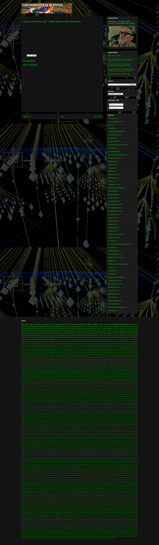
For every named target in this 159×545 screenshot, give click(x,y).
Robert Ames (31, 503)
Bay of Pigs (41, 383)
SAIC (37, 363)
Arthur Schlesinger (122, 416)
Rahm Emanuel (117, 499)
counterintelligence (62, 530)
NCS (130, 482)
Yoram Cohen (134, 527)
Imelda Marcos (43, 460)
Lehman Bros (68, 473)
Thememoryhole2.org (115, 284)
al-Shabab (64, 528)
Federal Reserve (81, 328)
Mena (83, 346)
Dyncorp (51, 369)
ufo (104, 356)
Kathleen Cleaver (52, 470)
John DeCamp (70, 466)
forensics (84, 405)
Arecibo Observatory (95, 416)
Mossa (90, 482)
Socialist (78, 510)
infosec (32, 534)
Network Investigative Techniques (54, 486)
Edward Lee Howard (133, 442)
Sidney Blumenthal (65, 354)
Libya (126, 326)
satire (36, 381)
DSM (120, 435)
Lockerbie (110, 473)
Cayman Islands (125, 383)
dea (22, 332)
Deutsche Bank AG (133, 385)
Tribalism (23, 521)
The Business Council (108, 516)
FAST (68, 446)
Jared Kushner (63, 464)
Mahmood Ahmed (124, 475)
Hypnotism (111, 459)
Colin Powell (63, 385)
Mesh (114, 479)
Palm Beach (51, 493)
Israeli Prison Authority (67, 391)
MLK (58, 394)
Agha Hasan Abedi (129, 411)
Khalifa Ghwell (24, 471)
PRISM (55, 374)
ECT (62, 442)
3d (85, 365)
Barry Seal (125, 345)
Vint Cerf (45, 525)
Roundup (47, 504)
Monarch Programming (40, 482)
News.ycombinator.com (115, 234)
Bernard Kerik (30, 367)
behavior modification (113, 335)
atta (95, 363)
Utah (71, 378)
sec (90, 356)
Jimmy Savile (108, 359)
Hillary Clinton (85, 330)
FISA (127, 339)
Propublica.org (112, 247)
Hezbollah (113, 457)
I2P (114, 459)
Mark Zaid (98, 477)
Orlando (133, 396)
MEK (75, 475)
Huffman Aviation (86, 459)
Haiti (28, 457)
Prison (43, 343)
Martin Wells (113, 477)
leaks (77, 380)
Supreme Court (134, 376)
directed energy (127, 335)
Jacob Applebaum (52, 359)
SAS (72, 504)
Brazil (103, 424)
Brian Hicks (107, 424)
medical (104, 341)
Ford (79, 448)
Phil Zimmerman (92, 495)
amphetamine (70, 528)
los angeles (66, 356)
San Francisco (51, 363)
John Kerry (125, 391)
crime (121, 335)
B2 (121, 418)
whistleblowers (89, 337)
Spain (26, 512)
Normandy (29, 488)
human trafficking (114, 326)
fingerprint (63, 532)
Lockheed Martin (133, 334)
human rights (99, 405)
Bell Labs (31, 422)
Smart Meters (113, 376)
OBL (95, 396)
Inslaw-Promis (28, 341)
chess (128, 528)
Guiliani (54, 346)
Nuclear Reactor (58, 361)
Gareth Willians (70, 451)
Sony (113, 510)
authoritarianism (95, 528)
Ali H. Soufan (28, 414)
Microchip (56, 481)
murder (49, 365)
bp (107, 363)
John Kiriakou (42, 345)
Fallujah (104, 387)
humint (30, 365)
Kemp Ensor (63, 470)
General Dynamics (98, 451)
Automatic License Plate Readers (108, 418)
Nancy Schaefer (55, 484)
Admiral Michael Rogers (67, 411)
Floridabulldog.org (113, 194)
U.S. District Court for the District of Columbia (75, 521)
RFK (87, 346)
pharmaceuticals (120, 380)
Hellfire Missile (89, 457)
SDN (75, 504)
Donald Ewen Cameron (43, 369)
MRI (96, 475)
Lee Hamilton (102, 352)
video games (105, 538)
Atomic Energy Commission (50, 418)
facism (54, 532)
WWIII (67, 525)
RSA (64, 345)
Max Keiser (33, 479)
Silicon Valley (42, 510)
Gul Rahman (135, 389)
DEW (91, 350)
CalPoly (39, 427)
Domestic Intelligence (109, 438)
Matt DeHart (28, 479)
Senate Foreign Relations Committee (64, 508)
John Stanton (31, 468)
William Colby (98, 378)
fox (25, 365)
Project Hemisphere (38, 499)
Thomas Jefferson (130, 517)
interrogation (51, 335)
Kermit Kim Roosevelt (104, 392)
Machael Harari (106, 475)
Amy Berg (123, 381)
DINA (93, 385)
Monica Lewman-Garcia (52, 482)
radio (28, 381)
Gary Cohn (76, 451)
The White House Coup (100, 517)
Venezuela (89, 354)
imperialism (24, 534)
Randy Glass (106, 398)
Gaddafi (44, 451)
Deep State (63, 339)
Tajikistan (131, 514)
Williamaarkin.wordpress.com (117, 307)
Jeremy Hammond (93, 464)
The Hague (30, 517)
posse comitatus (133, 380)
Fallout (99, 446)
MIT (44, 372)
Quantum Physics (110, 374)
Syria (101, 326)
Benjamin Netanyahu (36, 350)
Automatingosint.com (114, 135)
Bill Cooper (60, 383)
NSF (89, 372)
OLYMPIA (62, 488)
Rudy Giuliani (58, 400)
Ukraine (86, 363)
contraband (55, 530)
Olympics (46, 490)
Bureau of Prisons (38, 425)
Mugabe (34, 396)
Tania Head (28, 516)
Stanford (72, 512)
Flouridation (75, 448)
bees (98, 363)
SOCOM (44, 363)
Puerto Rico (72, 499)
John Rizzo (71, 352)
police (36, 326)
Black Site (29, 424)
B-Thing (118, 418)
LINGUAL (91, 471)
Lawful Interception (133, 471)
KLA (25, 470)
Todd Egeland (56, 519)
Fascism (68, 339)
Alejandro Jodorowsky (116, 381)
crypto (132, 363)
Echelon (92, 442)
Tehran (60, 516)
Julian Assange (122, 359)
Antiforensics (37, 416)
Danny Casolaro (25, 346)
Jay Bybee (92, 370)
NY (43, 484)
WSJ (80, 403)
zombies (113, 538)
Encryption (93, 387)
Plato (51, 497)
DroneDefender (108, 440)
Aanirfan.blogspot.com (115, 121)
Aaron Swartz (82, 381)
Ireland (87, 370)
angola (26, 405)
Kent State (93, 470)
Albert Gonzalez (106, 381)
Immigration (51, 352)
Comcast (58, 433)
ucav (79, 365)
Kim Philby (112, 392)
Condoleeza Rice (84, 350)
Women (71, 527)
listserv (50, 534)
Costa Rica (36, 435)
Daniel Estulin (44, 437)
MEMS (78, 475)
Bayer (123, 420)
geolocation (86, 532)
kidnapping (36, 365)
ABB (60, 409)
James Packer (24, 464)
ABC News (69, 381)
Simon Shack (119, 400)
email (52, 380)
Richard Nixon (25, 376)
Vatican (75, 378)
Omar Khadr (62, 490)
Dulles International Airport (27, 442)
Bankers (79, 420)
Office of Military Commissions (94, 488)
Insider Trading (52, 391)
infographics (120, 405)
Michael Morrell (114, 394)
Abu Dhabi (135, 409)
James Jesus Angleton (84, 359)
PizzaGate (111, 361)
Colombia (64, 357)
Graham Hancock (52, 455)
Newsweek (96, 486)
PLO (37, 493)
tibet (74, 538)
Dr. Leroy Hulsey (100, 440)
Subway (37, 514)
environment (95, 339)
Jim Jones (119, 464)
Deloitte (126, 385)
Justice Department (133, 468)
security (44, 381)
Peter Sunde (66, 495)
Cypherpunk (70, 357)
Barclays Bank (100, 420)
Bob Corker (39, 424)
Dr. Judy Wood (28, 387)
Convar (119, 433)
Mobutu (116, 481)
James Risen (93, 359)
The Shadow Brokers (89, 517)
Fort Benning (111, 448)
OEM (52, 488)
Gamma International (61, 451)
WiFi (90, 363)
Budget (131, 424)
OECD (49, 488)
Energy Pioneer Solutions (68, 444)
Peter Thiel (72, 495)
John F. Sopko (83, 466)
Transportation (114, 519)
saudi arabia (123, 324)
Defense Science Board (30, 438)
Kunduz (66, 471)
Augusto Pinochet (36, 357)
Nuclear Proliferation (37, 488)
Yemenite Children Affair (125, 527)
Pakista (42, 493)
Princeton (121, 497)
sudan (51, 538)
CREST (113, 425)
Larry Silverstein (133, 359)
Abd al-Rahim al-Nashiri (115, 409)
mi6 (74, 348)
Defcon (123, 385)
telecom (101, 407)
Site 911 (52, 510)
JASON (45, 359)
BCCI (74, 335)
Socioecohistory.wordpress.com (118, 264)
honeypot (116, 532)
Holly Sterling (36, 459)
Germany (42, 337)
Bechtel (23, 422)
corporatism (128, 363)
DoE (96, 438)
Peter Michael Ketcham (51, 495)
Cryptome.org (112, 164)
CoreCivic (124, 433)
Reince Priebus (117, 398)
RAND (27, 363)
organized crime (77, 343)
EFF (45, 334)
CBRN (97, 326)
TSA (128, 328)
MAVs (72, 475)
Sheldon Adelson (110, 508)
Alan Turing (76, 413)
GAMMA (125, 449)
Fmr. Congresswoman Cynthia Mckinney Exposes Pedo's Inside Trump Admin (121, 60)
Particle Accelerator (93, 493)
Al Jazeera (47, 413)
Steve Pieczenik (120, 512)
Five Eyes (135, 387)
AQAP (93, 365)
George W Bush (133, 343)
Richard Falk (98, 501)
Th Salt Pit (96, 516)
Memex (100, 394)
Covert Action (76, 385)
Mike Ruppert (24, 361)
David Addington (81, 357)
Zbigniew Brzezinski (124, 403)
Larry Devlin (120, 471)
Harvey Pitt (45, 457)
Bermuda (71, 422)
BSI (22, 420)
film (52, 356)
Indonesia (70, 460)
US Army (85, 345)
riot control (89, 536)
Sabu (89, 400)
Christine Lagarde (44, 385)
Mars (86, 394)
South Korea (132, 510)
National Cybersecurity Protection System (69, 484)
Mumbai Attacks (40, 396)
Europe (28, 446)
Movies (83, 372)
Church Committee (112, 343)
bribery (53, 343)
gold (27, 365)
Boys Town (92, 424)
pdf (43, 332)
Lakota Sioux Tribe (110, 471)
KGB (42, 341)
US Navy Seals (53, 378)
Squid (57, 512)
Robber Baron (24, 503)
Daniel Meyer (51, 437)
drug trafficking (65, 326)
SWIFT (131, 504)
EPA (75, 442)
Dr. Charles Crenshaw (77, 440)
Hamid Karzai (60, 346)
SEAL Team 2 (80, 504)
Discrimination (87, 438)
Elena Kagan (127, 350)
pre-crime (59, 536)
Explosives (52, 446)
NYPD (27, 335)
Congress (29, 334)
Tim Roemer (28, 519)
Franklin (132, 448)
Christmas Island (57, 431)
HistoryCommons (29, 459)
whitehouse (112, 348)
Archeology (81, 416)
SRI (77, 400)
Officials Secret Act (29, 490)
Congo (68, 385)
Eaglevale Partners (85, 442)
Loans (105, 473)
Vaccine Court (100, 523)
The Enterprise (50, 326)
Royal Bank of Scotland (55, 504)
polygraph (64, 407)
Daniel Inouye (103, 385)
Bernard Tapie (77, 422)
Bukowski (135, 424)
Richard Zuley (129, 501)
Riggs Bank (24, 400)
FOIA (95, 337)
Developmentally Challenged (49, 438)
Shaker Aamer (102, 508)
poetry (126, 380)
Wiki (51, 330)
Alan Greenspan (69, 413)
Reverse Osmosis (75, 501)
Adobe (83, 411)
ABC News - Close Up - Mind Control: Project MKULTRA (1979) (121, 22)
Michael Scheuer (69, 372)
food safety (75, 532)
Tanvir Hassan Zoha (36, 516)
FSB (90, 369)
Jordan (60, 392)
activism (57, 528)
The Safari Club (65, 517)
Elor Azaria (55, 444)
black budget (103, 363)
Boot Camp (62, 424)
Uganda (53, 403)
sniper (133, 536)
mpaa (27, 407)
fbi (67, 324)
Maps (52, 477)
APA (90, 365)
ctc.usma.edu (112, 168)
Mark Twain (86, 477)
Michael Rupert (24, 481)
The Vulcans (112, 402)
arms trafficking (133, 326)
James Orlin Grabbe (133, 462)
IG (118, 459)
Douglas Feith (44, 440)
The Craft (125, 516)
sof (112, 339)
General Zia (135, 451)
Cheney (29, 385)
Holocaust (42, 459)
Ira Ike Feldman (56, 462)
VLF (67, 403)
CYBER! (23, 427)
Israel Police (75, 462)
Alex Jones (129, 356)
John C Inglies (63, 466)
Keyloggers (118, 470)
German (67, 453)
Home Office (55, 459)
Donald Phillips (134, 438)
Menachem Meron (81, 479)
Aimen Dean (28, 413)
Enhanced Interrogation (40, 346)
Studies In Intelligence (29, 514)
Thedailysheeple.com (114, 280)
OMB (99, 396)
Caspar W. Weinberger (30, 429)
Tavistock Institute (54, 516)
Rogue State (132, 503)
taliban (113, 345)
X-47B (113, 527)
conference (42, 530)
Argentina (135, 356)
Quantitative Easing (69, 398)
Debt (120, 385)
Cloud (117, 431)
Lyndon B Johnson (51, 475)
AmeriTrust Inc (60, 414)
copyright (89, 339)
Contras (129, 367)
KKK (97, 392)
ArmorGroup (107, 416)
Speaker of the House (33, 512)
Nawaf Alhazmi (134, 484)
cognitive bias (36, 530)
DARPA (61, 330)
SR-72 (116, 504)
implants (29, 534)
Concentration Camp (80, 433)
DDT (98, 435)
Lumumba (36, 372)
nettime (110, 534)
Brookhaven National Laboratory (118, 424)
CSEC (130, 425)
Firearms (126, 357)
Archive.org (87, 416)
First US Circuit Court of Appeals (47, 448)
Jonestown (59, 468)
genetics (101, 339)
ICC (36, 391)
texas (58, 381)
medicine (65, 334)
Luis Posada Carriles (41, 475)
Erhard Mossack (114, 444)
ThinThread (115, 517)
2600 (29, 409)
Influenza (74, 460)
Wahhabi (86, 378)
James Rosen (31, 464)
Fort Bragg (116, 448)
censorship (58, 343)
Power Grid (74, 497)
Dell (37, 438)
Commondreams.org (114, 141)
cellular (70, 337)
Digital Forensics (95, 335)
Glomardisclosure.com (115, 204)
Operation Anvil (89, 490)
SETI (87, 504)
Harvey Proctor (52, 457)
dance (55, 348)
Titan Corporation (125, 402)
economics (72, 328)
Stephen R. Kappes (111, 512)
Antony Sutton (50, 416)
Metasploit (125, 479)
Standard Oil (66, 512)
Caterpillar (56, 429)
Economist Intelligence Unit (101, 442)
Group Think (77, 455)
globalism (89, 405)
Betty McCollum (91, 422)
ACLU (136, 332)
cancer (115, 363)
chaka (125, 528)
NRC (53, 396)
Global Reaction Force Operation (103, 453)
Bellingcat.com (112, 138)
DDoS (101, 435)
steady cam (41, 538)
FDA (87, 369)
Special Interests (43, 512)
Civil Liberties (52, 385)
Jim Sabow (125, 464)
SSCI (109, 346)
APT (77, 381)
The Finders (91, 402)
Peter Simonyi (60, 495)
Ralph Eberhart (24, 501)
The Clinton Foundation (82, 402)
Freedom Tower (80, 449)
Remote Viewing (134, 398)
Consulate (100, 433)
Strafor (47, 402)
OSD (75, 488)
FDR (76, 446)
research (84, 536)
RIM (107, 499)
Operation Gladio (57, 341)
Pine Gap (35, 497)
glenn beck (92, 532)
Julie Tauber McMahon (123, 468)
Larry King (126, 471)
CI (84, 425)
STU (125, 504)
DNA (118, 343)
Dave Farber (70, 437)
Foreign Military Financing (31, 389)
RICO (101, 398)
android (23, 405)
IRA (129, 459)
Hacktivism (23, 457)
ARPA (89, 409)
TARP (99, 514)
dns (45, 356)
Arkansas (27, 383)
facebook (48, 356)
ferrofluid (58, 532)
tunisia (117, 407)
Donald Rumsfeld (38, 334)
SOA (56, 376)
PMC (47, 374)
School (97, 506)
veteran (100, 538)
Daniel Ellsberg (37, 437)
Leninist (74, 473)
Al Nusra (53, 413)
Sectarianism (32, 508)
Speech (54, 512)
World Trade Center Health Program (100, 527)
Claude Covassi (100, 431)
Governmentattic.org (114, 208)
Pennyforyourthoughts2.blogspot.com (120, 244)
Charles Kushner (102, 429)
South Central (125, 510)
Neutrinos (77, 396)
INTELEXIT (40, 391)
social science (29, 538)
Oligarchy (41, 490)
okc (65, 365)
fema (71, 343)
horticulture (121, 532)
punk (68, 536)
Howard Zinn (79, 459)
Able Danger (116, 356)
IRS (67, 346)
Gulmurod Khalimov (99, 455)
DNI (96, 385)
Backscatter (32, 420)
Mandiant (49, 477)
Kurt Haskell (71, 471)
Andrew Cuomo (99, 414)
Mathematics (132, 477)
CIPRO (87, 425)
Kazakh (58, 470)
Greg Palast (70, 455)
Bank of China (73, 420)
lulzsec (78, 337)
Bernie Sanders (38, 367)
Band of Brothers (43, 420)
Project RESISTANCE (64, 499)
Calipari (43, 427)
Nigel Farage (115, 486)
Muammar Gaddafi (52, 345)
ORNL (69, 488)
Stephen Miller (42, 402)
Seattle (26, 508)
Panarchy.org (112, 241)
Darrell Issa (64, 437)
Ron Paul (27, 504)
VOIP (93, 523)
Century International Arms (84, 429)
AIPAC (124, 348)
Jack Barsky (97, 462)
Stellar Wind (95, 512)
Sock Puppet (84, 510)
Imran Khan (55, 460)
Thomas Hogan (122, 517)
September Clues (78, 508)
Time (32, 519)
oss (67, 365)
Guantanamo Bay (26, 345)
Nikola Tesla (132, 486)
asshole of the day (123, 354)
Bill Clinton (123, 332)
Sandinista (74, 506)
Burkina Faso (46, 425)
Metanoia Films (119, 479)
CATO (62, 425)
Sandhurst (69, 506)
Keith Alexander (126, 370)
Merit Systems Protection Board (104, 479)
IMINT (126, 459)
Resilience (68, 501)
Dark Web (108, 385)
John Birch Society (48, 466)
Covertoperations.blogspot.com (118, 154)
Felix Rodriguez (110, 387)
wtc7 (108, 330)
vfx (27, 337)
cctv (122, 528)
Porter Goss (117, 361)
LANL (76, 471)
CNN (56, 357)
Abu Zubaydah (122, 339)
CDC (70, 425)
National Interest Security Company (87, 484)
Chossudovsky (99, 367)
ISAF (131, 459)
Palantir (46, 493)
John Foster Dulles (118, 391)
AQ (32, 326)
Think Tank (118, 402)
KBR (22, 470)
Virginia (72, 403)
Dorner (39, 440)
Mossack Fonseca (96, 482)
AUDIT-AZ (93, 409)
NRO (35, 484)
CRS (124, 425)
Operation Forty (125, 490)
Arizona (102, 416)
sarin (104, 536)
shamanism (122, 536)
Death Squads (117, 437)
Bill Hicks (49, 367)
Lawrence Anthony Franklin (27, 473)
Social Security (134, 400)
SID (93, 504)
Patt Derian (106, 493)
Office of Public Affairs (106, 488)
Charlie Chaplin (119, 429)
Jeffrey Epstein (36, 341)
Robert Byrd (51, 503)
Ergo (108, 444)
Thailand (101, 516)
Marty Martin (119, 477)
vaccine (83, 365)
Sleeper (74, 510)
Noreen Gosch (83, 396)
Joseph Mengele (81, 392)
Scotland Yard (125, 506)
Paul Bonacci (118, 493)
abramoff (131, 403)
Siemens (124, 508)
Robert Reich (96, 503)
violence (123, 407)
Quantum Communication (81, 398)
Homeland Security (25, 391)
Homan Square (48, 459)
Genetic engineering (88, 389)
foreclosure (80, 532)
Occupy (68, 361)
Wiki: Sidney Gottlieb (114, 56)
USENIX (30, 523)
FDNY (98, 387)
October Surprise (115, 396)
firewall (67, 532)
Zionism (52, 528)
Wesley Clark (103, 525)
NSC (56, 396)
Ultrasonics (46, 523)
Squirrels (61, 512)
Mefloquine (47, 479)
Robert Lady (46, 400)
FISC (101, 387)
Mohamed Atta (124, 352)
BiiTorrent (55, 383)
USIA (42, 403)
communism (134, 378)
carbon (119, 528)
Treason (120, 519)
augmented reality (86, 528)
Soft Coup (97, 510)
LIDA (84, 471)
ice (56, 356)
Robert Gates (58, 503)
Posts (111, 104)
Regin (45, 501)
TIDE (110, 514)
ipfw (36, 534)
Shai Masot (95, 508)
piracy (109, 339)
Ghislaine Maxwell (97, 389)
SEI (84, 504)
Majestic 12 (131, 475)
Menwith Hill (88, 479)
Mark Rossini (82, 394)
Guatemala (54, 370)
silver (127, 536)
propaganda (114, 324)
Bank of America (34, 383)
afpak (58, 326)
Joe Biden (115, 359)
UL (40, 403)
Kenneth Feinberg (71, 470)
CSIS (133, 425)
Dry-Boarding (115, 440)
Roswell (42, 504)
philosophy (38, 536)
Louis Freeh (51, 394)
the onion (106, 407)
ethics (41, 532)
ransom (74, 536)
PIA (30, 493)
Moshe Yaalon (85, 482)
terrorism (62, 324)
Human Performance (95, 459)
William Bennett (25, 527)
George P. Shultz (35, 453)
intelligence (73, 326)
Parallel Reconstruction (76, 493)
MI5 (55, 394)
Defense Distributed (125, 437)
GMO (103, 337)
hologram (105, 532)
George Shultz (42, 453)
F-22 (59, 446)
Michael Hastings (48, 341)
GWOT (40, 451)
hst (54, 356)
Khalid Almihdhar (125, 470)
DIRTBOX (108, 435)
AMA (75, 409)
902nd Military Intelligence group (44, 409)
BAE (58, 339)
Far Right (104, 446)
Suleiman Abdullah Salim (45, 514)
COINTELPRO (125, 341)
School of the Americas (104, 506)
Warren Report (100, 403)
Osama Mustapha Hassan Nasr (87, 492)
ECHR (59, 442)
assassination (79, 324)
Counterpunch (42, 435)
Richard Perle (32, 376)
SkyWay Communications (60, 510)
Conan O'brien (71, 433)
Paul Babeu (112, 493)
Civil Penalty (81, 431)
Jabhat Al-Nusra (90, 462)
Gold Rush (126, 453)
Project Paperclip (61, 398)
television (67, 538)
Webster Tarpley (97, 354)
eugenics (70, 348)
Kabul (27, 470)
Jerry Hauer (101, 464)
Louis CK (34, 475)
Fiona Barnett (130, 387)
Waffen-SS (84, 403)
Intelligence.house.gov (115, 211)
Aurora (75, 418)
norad (82, 356)
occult (127, 534)
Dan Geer (133, 435)
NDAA (22, 343)
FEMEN (80, 446)
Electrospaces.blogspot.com (117, 188)
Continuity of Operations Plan (110, 433)
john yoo (26, 332)
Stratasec (72, 354)
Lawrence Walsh (46, 473)
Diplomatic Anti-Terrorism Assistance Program (67, 438)
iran (78, 326)
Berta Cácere (84, 422)
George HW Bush (52, 334)
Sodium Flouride (91, 510)
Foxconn (121, 448)
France (39, 389)
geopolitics (38, 339)
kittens (42, 534)
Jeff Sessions (110, 391)
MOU (94, 475)
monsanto (72, 334)
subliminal (54, 381)
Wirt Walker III (113, 354)
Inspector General (34, 359)
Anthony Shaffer (107, 365)
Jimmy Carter (131, 464)
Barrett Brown (123, 365)
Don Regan (127, 438)
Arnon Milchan (114, 416)
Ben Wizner (43, 422)
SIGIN (95, 504)
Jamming (44, 464)
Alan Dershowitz (99, 381)
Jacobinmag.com (113, 214)
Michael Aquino (61, 372)
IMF (65, 346)
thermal (110, 407)
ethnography (46, 532)
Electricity (35, 444)
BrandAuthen (99, 424)
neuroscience (38, 332)
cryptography (30, 330)
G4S (26, 370)
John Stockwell (115, 370)
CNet (100, 425)
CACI (104, 383)
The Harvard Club (38, 517)
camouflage (135, 354)
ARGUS (85, 409)
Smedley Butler (126, 400)
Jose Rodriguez (90, 352)
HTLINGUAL (131, 455)
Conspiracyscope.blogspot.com (118, 145)
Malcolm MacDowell (37, 477)
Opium (23, 354)
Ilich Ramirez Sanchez (30, 460)
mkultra (31, 332)
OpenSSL (76, 490)
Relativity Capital (56, 501)
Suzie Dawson (72, 514)
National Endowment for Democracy (99, 372)
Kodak (57, 471)
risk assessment (96, 536)
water (109, 538)
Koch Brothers (51, 471)
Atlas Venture (31, 418)
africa (22, 339)
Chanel (96, 429)
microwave (72, 356)
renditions (79, 536)
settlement (117, 536)
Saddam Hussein (64, 376)
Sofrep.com (111, 267)
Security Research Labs (41, 508)
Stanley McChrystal (87, 512)
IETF (117, 459)
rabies (71, 536)
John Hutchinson (103, 466)
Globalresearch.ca (114, 201)
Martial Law (90, 394)
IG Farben (122, 459)
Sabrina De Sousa (83, 400)
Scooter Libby (114, 506)
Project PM (56, 499)
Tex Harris (91, 516)
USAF (136, 521)
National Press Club (112, 484)
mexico (108, 341)
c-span (115, 528)
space (136, 335)
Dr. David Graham (87, 440)
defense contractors (33, 380)
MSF (99, 475)
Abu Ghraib (123, 356)
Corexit (128, 433)
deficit (136, 363)
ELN (64, 442)
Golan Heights (120, 453)
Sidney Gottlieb (89, 376)
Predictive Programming (127, 361)
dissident (102, 530)
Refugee (41, 501)
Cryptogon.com (113, 161)
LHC (128, 359)
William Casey (112, 403)
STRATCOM (121, 504)
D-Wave (95, 435)
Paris (87, 493)
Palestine (65, 341)
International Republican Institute (39, 462)
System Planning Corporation (88, 514)
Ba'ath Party (26, 420)
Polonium (54, 398)
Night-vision (120, 486)
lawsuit (136, 405)
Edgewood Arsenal (116, 442)
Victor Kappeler (32, 525)
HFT (115, 455)
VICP (86, 523)
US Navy (28, 348)
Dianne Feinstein (100, 350)
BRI (137, 418)
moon (85, 534)
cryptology (76, 530)
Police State (65, 497)
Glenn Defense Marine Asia (82, 453)
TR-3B (115, 514)
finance (55, 324)
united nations (123, 334)
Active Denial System (35, 411)
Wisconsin (62, 527)
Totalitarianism (95, 519)
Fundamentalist (117, 449)
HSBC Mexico (124, 455)
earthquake (115, 530)
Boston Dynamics (69, 424)
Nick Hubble (103, 486)
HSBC (62, 370)
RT (109, 499)
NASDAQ (123, 482)
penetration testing (53, 407)
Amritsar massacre (69, 414)
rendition (103, 332)
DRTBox (117, 435)
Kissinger (36, 471)
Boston (49, 357)
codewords (30, 530)
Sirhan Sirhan (58, 363)
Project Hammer (30, 499)
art (86, 326)
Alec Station (99, 365)
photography (130, 332)
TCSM (106, 514)
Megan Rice (53, 479)
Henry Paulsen (96, 457)
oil (98, 345)
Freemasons (130, 369)
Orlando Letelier (64, 492)
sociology (93, 407)
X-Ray (117, 403)
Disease (93, 438)
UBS (82, 363)
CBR (65, 425)
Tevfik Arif (65, 402)
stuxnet (23, 337)
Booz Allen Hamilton (69, 350)
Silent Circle (35, 510)
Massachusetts (125, 477)
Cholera (32, 431)
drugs (131, 328)
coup (73, 337)
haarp (100, 341)
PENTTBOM (132, 492)
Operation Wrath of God (49, 492)
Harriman (40, 457)
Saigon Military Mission (26, 506)
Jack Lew (102, 462)
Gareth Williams (32, 370)
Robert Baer (37, 503)
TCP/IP (103, 514)
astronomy (79, 528)
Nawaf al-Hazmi (25, 486)
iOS (130, 532)
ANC (78, 409)
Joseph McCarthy (88, 468)
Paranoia (84, 493)
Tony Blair (78, 354)
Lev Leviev (89, 473)
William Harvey (40, 527)
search (107, 536)
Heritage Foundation (105, 457)
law (27, 324)
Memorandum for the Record (70, 479)
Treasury (84, 354)
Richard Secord (122, 501)
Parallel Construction (65, 493)
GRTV (34, 451)
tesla (98, 343)
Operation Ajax (82, 490)
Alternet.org (111, 128)
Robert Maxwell (72, 503)
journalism (97, 332)
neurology (78, 356)
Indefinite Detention (62, 460)
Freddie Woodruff (47, 449)
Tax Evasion (81, 341)
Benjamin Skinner (60, 422)
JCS (56, 352)
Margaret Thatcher (74, 394)
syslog (58, 538)
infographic (60, 356)
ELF (43, 387)
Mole (27, 482)
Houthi (74, 459)
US (103, 521)
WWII (59, 337)
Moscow (73, 482)
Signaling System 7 (25, 510)
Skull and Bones (105, 376)
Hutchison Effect (104, 459)
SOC (101, 504)
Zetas (41, 528)
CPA (107, 383)
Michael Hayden (115, 352)
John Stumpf (41, 392)
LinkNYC (94, 473)
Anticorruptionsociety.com (116, 131)
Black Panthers (52, 350)
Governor (36, 455)
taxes (75, 365)
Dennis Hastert (25, 369)
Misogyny (104, 481)
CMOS (93, 425)
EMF (121, 343)
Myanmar (116, 482)
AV (97, 409)
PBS (137, 396)
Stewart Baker (127, 512)
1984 (26, 409)
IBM (32, 345)
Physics (108, 332)
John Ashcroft (35, 466)
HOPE (58, 370)
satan (74, 407)
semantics (112, 536)
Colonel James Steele (43, 433)
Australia (23, 334)
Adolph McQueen (97, 411)
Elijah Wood (49, 444)
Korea (60, 471)
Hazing (64, 457)
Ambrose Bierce (49, 414)
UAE (87, 521)
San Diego (93, 400)
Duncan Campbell (38, 442)
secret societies (80, 407)
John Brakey (56, 466)
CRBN (81, 367)
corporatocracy (54, 405)
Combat (54, 433)
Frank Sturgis (45, 389)
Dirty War (81, 438)
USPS (45, 403)
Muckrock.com (112, 231)
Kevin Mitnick (105, 470)
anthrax (38, 335)
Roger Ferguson (125, 503)
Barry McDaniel (114, 420)
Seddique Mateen (51, 508)
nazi (52, 365)
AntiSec (31, 416)
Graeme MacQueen (43, 455)
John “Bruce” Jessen (79, 352)
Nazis (132, 330)
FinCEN (131, 446)
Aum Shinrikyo (70, 418)
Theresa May (109, 517)
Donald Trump (38, 330)
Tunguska (58, 521)
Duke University (134, 440)
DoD (99, 330)
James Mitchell (95, 391)
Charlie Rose (24, 385)
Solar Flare (102, 510)
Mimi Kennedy (90, 481)
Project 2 (132, 497)
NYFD (50, 484)
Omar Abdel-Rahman (54, 490)
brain (129, 354)
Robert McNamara (81, 503)
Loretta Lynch (132, 473)
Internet (41, 359)
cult (80, 530)
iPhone (115, 405)
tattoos (61, 538)
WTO (64, 525)
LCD (82, 471)
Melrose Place (59, 479)
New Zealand (49, 361)
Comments (113, 108)
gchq (45, 335)
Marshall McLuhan (105, 477)
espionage (56, 330)
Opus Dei (58, 492)
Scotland (120, 506)
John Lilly (115, 466)
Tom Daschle (62, 519)
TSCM (60, 402)
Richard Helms (114, 501)
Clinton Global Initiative (110, 431)
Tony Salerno (81, 519)
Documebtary (101, 438)
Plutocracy (85, 374)
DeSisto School (110, 437)
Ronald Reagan (122, 337)
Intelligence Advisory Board (97, 460)
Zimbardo (45, 528)
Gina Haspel (72, 453)
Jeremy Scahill (99, 370)
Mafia (47, 372)
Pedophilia (32, 335)
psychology (90, 328)
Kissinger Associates (43, 471)
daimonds (83, 530)
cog (94, 341)
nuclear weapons (97, 380)
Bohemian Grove (79, 383)
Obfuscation (83, 488)
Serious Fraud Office (87, 508)
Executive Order (79, 369)
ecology (119, 530)
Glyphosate (114, 453)
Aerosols (110, 411)
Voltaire (61, 525)
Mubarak (103, 482)
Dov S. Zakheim (60, 440)
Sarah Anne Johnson (83, 506)
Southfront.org (112, 270)
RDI (102, 499)
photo (42, 536)
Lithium (102, 473)
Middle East (77, 372)
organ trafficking (37, 407)
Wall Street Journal (78, 525)
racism (88, 348)
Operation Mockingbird (76, 361)
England (82, 444)
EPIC (77, 442)
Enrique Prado (88, 444)
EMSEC (56, 369)
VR (69, 403)
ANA (75, 381)
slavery (94, 356)
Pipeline (42, 398)
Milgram (84, 481)
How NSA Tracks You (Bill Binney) (118, 74)
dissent (71, 405)
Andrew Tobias (114, 414)
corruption (104, 330)
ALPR (72, 409)
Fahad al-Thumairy (93, 446)
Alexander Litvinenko (111, 413)
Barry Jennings (107, 420)
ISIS (47, 352)
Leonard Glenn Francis (81, 473)
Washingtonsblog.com (115, 300)
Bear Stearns (129, 420)
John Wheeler (48, 392)
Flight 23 (57, 448)
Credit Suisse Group (85, 385)
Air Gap (39, 413)
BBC (136, 348)
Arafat (69, 416)
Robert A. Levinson (31, 400)
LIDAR (87, 471)
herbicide (93, 405)
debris (90, 530)
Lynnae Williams (67, 475)
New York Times (29, 343)
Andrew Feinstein (107, 414)
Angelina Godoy (129, 414)
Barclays (94, 420)
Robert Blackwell (44, 503)
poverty (54, 536)
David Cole (82, 437)
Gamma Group (52, 389)
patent (46, 407)
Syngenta (78, 514)
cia (31, 324)
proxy (68, 407)
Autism (82, 418)
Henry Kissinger (98, 334)
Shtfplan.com (112, 261)
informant (126, 405)
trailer (113, 407)
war (95, 328)
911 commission (115, 330)
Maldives (44, 477)
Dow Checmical (68, 440)
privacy (106, 324)
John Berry (41, 466)
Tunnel (62, 521)
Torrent (90, 519)
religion (87, 343)
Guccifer (82, 455)
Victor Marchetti (39, 525)
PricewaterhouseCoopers (97, 497)
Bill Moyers (125, 422)
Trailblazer (108, 519)
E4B (41, 387)
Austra (78, 418)
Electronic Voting (119, 350)
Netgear (44, 486)
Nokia (25, 488)
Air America (34, 413)
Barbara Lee (89, 420)
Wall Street (134, 337)
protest (85, 334)
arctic (75, 528)
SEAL (40, 363)
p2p (133, 534)
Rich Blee (125, 374)
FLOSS (84, 446)
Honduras (33, 391)
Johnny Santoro (38, 468)
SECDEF (69, 400)
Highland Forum (134, 457)
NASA (23, 335)
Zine (49, 528)
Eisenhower (29, 444)
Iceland (46, 391)
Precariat (79, 497)
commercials (121, 363)
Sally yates (48, 506)
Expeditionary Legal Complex (42, 446)
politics (23, 326)
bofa (112, 528)
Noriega (29, 374)
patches (43, 407)
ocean (130, 534)
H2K (113, 455)
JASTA (80, 462)
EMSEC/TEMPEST (99, 357)
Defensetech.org (113, 178)
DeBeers (104, 437)
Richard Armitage (133, 374)
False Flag (49, 346)
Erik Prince (131, 444)
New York (59, 345)
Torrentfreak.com (113, 290)
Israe (71, 462)
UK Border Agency (96, 521)
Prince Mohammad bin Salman (111, 497)
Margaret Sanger (66, 477)
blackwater (43, 348)
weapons (108, 356)
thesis (71, 538)
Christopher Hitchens (66, 431)
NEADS (133, 482)
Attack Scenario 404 (61, 418)
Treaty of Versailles (127, 519)
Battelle (120, 420)
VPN (96, 523)
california (111, 363)
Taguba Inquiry (124, 514)
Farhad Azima (109, 446)
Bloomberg (44, 357)
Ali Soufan (34, 414)
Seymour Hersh (112, 400)
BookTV (57, 424)
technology (80, 332)
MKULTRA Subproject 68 (86, 475)
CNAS (97, 425)
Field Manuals (123, 387)
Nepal (40, 486)
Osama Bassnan (76, 492)
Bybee (53, 425)
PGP (22, 398)
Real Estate (96, 346)
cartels (48, 348)
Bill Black (103, 422)
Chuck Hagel (75, 431)
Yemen (78, 339)
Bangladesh (50, 420)
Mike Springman (73, 481)
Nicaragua (131, 372)
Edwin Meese (62, 369)
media (105, 339)
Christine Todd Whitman (47, 431)
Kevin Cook (99, 470)
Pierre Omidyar (28, 497)
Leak (34, 394)
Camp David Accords (55, 427)
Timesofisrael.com (114, 287)
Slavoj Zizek (69, 510)
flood (71, 532)
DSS (98, 385)
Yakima (117, 527)
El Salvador (66, 387)
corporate (29, 356)
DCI (91, 385)
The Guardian (24, 517)
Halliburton (31, 457)
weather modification (48, 339)
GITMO (82, 326)
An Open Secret (77, 414)
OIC (58, 488)
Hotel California (61, 459)
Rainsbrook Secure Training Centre (129, 499)
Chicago (77, 350)
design (98, 530)
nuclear (31, 407)
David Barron (76, 437)
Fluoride (23, 389)
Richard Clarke (38, 354)
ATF (112, 356)
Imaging (38, 460)
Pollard (49, 398)
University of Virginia (60, 523)
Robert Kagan (40, 400)
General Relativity (107, 451)
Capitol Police (84, 427)
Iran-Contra (46, 330)
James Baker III (61, 359)
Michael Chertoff (106, 394)
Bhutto (44, 367)
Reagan (90, 346)
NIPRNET (23, 484)
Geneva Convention (26, 453)
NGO (50, 396)
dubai (110, 530)
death (87, 530)
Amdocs (55, 414)
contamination (48, 530)
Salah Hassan (42, 506)
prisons (83, 343)
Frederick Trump (55, 449)
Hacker (136, 455)
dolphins (107, 530)
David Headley (114, 385)
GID (130, 357)
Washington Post (87, 525)
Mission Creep (110, 481)
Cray (47, 435)
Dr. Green (93, 440)
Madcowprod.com (113, 227)
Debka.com (111, 171)
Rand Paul (31, 501)
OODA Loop (108, 396)
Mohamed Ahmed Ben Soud (125, 481)
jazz (133, 405)
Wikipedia (91, 378)
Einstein (108, 357)
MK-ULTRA (49, 337)
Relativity (49, 501)
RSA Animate (118, 374)
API (82, 409)
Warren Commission (92, 403)
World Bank (76, 527)
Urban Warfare (80, 523)
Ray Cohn (36, 501)
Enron (93, 444)
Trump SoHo (30, 403)
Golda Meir (132, 453)
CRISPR (117, 425)
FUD (93, 369)
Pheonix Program (36, 398)
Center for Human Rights (65, 429)
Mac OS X (61, 394)
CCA (68, 425)
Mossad (55, 337)
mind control (91, 326)
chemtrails (114, 332)
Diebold (23, 387)
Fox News (32, 352)
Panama (99, 361)
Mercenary (94, 479)
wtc (119, 332)
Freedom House (72, 449)
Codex (133, 431)
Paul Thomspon (125, 493)
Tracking (104, 519)
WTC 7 (129, 337)
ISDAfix (134, 459)
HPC (120, 455)
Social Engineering (68, 363)
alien (92, 363)
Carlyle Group (103, 343)
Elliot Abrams (83, 387)
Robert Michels (89, 503)
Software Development (123, 376)
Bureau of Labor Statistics (27, 425)
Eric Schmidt (126, 444)
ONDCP (103, 396)
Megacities (96, 394)
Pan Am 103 (57, 493)
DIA (94, 350)
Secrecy (113, 346)
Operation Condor (107, 490)
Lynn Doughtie (59, 475)
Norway (136, 352)
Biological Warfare (57, 367)
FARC (121, 357)
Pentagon (123, 330)
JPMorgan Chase (77, 391)
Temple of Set (74, 516)
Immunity (50, 460)
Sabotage (135, 504)
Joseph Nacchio (103, 468)
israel (130, 324)
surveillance (88, 324)
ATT (127, 348)
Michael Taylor (41, 481)
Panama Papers (62, 374)
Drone (31, 346)
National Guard (63, 396)
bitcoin (129, 378)
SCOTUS (52, 354)
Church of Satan (108, 367)
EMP (67, 442)
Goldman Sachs (64, 328)
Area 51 (23, 383)
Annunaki (135, 414)
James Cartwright (117, 462)
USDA (26, 523)
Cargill (89, 427)
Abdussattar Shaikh (90, 381)
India (34, 345)
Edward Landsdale (59, 387)
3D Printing (33, 409)
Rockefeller (32, 363)
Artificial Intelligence (26, 357)
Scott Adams (132, 506)
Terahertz (79, 516)
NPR (30, 484)
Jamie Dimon (38, 464)
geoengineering (72, 332)
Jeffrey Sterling (101, 359)
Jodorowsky (29, 466)
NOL (27, 484)
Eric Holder (135, 350)
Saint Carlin (35, 506)
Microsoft (61, 481)
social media (93, 343)
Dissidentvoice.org (114, 184)
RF (99, 398)
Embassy (89, 387)
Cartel (110, 383)
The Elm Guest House (132, 516)
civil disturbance (134, 528)
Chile (94, 367)
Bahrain (37, 420)
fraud (28, 326)
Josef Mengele (71, 468)
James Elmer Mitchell (71, 359)
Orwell (69, 492)
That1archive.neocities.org (116, 277)
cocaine (44, 405)
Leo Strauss (39, 394)
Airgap (43, 413)
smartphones (87, 407)
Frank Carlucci (123, 369)
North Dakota (90, 396)
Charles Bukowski (133, 383)
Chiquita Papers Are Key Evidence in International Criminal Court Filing (119, 65)
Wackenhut (80, 378)
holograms (110, 532)
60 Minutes (119, 348)
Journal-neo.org (113, 218)
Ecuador (110, 442)
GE (131, 449)
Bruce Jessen (99, 383)
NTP (41, 484)
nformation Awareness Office (119, 534)
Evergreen (32, 446)
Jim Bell (115, 464)
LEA (32, 372)
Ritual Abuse (46, 354)
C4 (57, 425)
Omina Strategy (69, 490)
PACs (121, 492)
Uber (50, 403)
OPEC (65, 488)
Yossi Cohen (24, 528)
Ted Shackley (39, 378)
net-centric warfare (104, 534)
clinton (136, 330)
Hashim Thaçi (59, 457)
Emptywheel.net (113, 191)
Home (63, 116)
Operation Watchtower (38, 492)
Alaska (81, 413)
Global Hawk (92, 453)
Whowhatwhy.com (114, 304)
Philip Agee (105, 495)
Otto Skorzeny (110, 492)
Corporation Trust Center (27, 435)
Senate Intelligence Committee (123, 346)
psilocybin (64, 536)
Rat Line (112, 398)
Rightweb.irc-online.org (115, 257)
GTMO (131, 339)
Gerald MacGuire (61, 453)
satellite (98, 348)
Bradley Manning (70, 367)
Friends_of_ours (113, 198)
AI (72, 381)
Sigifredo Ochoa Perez (132, 508)
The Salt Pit (72, 517)
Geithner (92, 451)
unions (96, 538)
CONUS (106, 425)
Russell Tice (47, 376)
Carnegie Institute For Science (119, 427)
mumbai (89, 534)
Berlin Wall (50, 383)
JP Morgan (72, 346)
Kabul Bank (32, 470)
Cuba (37, 337)
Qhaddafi (85, 499)
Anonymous (122, 328)
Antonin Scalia (43, 416)
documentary (25, 328)
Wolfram (67, 527)
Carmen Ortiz (108, 427)
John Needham (121, 466)
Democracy (135, 367)
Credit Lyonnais (52, 435)
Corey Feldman (134, 433)
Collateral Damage (28, 433)
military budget (88, 380)
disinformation (65, 343)
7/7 (55, 339)
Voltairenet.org (112, 297)
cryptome (32, 339)
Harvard (75, 370)
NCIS (127, 482)
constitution (24, 380)
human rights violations (108, 405)
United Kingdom (42, 328)
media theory (55, 534)
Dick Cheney (63, 332)
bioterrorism (124, 378)
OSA (72, 488)
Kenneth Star (87, 470)
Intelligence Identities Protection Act (112, 460)
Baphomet (83, 420)
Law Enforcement (29, 394)
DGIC (104, 435)
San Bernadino (63, 506)
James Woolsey (103, 391)
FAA (62, 446)
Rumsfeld (64, 400)
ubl (123, 326)
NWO (58, 396)
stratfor (101, 356)
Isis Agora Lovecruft (65, 462)
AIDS (69, 409)
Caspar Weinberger (41, 429)
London (46, 394)
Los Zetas (29, 475)
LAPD (29, 372)
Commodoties (64, 433)
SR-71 (112, 504)
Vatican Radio (124, 523)
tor (71, 335)
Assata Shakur (24, 418)
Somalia (23, 402)
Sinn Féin (47, 510)
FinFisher (116, 369)
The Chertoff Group (72, 402)
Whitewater (135, 525)
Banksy (117, 365)
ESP (80, 442)
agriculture (91, 345)
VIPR (64, 403)
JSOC (82, 391)
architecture (117, 378)
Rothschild (52, 400)
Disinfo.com (111, 181)
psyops (68, 335)
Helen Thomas (82, 457)
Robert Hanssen (65, 503)
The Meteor (45, 517)
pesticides (112, 380)
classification (24, 530)
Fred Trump (40, 449)
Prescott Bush (92, 374)
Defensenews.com (114, 174)
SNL (99, 504)
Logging (119, 473)
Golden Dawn (114, 389)
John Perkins (24, 468)
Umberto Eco (52, 523)
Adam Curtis (58, 411)
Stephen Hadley (102, 512)
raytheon (32, 381)
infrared (130, 405)
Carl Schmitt (94, 427)
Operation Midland (124, 396)
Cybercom (83, 435)
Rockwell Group (117, 503)
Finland (37, 448)
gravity (97, 532)
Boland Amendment (87, 383)
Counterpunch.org (113, 151)
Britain (53, 357)
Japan (104, 335)
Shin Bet (116, 508)
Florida (100, 337)
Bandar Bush (80, 335)
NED (137, 482)
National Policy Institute (101, 484)
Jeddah (74, 464)
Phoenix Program (122, 495)
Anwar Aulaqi (57, 416)
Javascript (70, 464)
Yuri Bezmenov (31, 528)
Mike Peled (66, 481)
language (46, 534)
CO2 (103, 425)
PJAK (32, 493)
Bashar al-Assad (25, 350)
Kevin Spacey (112, 470)
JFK (85, 332)
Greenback (65, 455)
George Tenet (39, 352)
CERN (77, 367)
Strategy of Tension (54, 402)
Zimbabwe (111, 378)
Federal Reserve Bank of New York (104, 369)
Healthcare (69, 457)
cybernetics (61, 405)
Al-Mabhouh (58, 413)
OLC (64, 361)
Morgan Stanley (61, 482)
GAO (129, 449)
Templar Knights (66, 516)
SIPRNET (73, 400)
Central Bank (74, 429)
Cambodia (47, 427)
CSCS (127, 425)
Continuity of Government (120, 367)
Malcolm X (66, 394)
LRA (134, 392)
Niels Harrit (108, 486)
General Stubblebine (116, 451)
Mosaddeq (68, 482)
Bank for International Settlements (61, 420)
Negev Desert (35, 486)
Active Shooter (44, 411)
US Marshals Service (130, 521)
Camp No (63, 427)
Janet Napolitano (50, 464)
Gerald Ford (53, 453)
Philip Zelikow (37, 343)
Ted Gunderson (77, 363)
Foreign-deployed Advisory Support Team (97, 448)
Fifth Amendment (125, 446)
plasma (59, 407)
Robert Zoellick (109, 503)
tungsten (82, 538)
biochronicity (108, 528)
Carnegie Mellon (87, 367)
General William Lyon (127, 451)
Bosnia (94, 383)
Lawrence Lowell (38, 473)
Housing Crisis (69, 459)
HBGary (27, 359)
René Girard (63, 501)
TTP (118, 514)
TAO (97, 514)
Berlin (45, 383)
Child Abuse (51, 328)
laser (40, 365)
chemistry (35, 405)
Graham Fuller (127, 389)
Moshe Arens (78, 482)
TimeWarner (37, 519)
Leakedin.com (112, 224)
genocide (67, 380)
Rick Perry (135, 501)
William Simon (56, 527)
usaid (61, 381)
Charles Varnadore (111, 429)
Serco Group (73, 376)
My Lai (111, 482)
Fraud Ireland (33, 449)
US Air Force (90, 332)
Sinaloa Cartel (97, 376)
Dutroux (55, 442)
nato (76, 334)
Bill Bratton (109, 422)
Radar (111, 499)
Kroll (63, 471)
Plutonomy (55, 497)
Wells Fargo (105, 354)
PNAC (95, 361)
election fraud (46, 380)
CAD (59, 425)
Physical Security (134, 495)
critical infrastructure (38, 356)
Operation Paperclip (88, 361)
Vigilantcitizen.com (114, 294)
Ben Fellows (37, 422)
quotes (71, 407)
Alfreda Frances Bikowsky (123, 413)
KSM (120, 370)
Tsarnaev (46, 378)
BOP (135, 418)
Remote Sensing (126, 398)
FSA (87, 446)
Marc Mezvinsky (58, 477)
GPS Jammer (29, 451)
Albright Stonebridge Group (89, 413)
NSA (51, 324)
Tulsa (54, 521)
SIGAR (52, 376)
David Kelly (87, 437)
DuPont (120, 440)
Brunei (127, 424)
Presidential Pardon (86, 497)
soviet (34, 538)
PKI (35, 493)
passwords (32, 536)
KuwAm (117, 392)
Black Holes (71, 383)
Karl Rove (45, 470)
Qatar (81, 499)
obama (80, 334)
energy (56, 380)
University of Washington (71, 523)
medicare (61, 534)
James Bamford (108, 462)
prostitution (24, 381)
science (41, 326)
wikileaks (71, 330)
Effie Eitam (23, 444)
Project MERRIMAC (48, 499)
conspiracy (24, 356)
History (22, 459)
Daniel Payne (58, 437)
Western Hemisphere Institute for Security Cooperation (119, 525)
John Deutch (77, 466)
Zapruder (37, 528)
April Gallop (129, 381)
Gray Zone (59, 455)
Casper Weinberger (116, 383)
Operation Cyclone (116, 490)
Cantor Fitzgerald (76, 427)
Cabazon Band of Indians (31, 427)
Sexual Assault (80, 376)
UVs (36, 523)
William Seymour (49, 527)
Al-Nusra (63, 413)
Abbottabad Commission (104, 409)
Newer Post (27, 116)
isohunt (38, 534)
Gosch (32, 455)
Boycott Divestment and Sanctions (82, 424)
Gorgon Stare (27, 455)
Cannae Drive (69, 427)
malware (82, 337)
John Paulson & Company (131, 466)
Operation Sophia (133, 490)
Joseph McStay (95, 468)
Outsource (116, 492)
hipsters (101, 532)
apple (42, 335)
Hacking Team (68, 370)
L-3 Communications (127, 392)
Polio (70, 497)
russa (101, 536)
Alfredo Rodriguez (133, 413)
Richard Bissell (91, 501)
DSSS (123, 435)
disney (40, 380)
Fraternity (28, 449)
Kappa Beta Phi (39, 470)
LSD (115, 337)
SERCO (101, 346)
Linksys (98, 473)
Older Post (98, 116)
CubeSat (79, 435)
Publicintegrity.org (113, 251)
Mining (136, 394)
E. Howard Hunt (36, 387)
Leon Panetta (78, 346)
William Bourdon (33, 527)
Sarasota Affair (91, 506)
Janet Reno (57, 464)
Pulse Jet (77, 499)
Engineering (77, 444)
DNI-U (112, 435)
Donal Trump (33, 369)
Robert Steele (102, 503)
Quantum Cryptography (92, 398)
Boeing (64, 367)
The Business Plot (118, 516)
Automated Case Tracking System (92, 418)
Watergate (106, 403)
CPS (110, 425)
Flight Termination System (66, 448)
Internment (49, 462)
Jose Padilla (65, 468)
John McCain (132, 391)
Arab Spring (135, 381)
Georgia (48, 453)
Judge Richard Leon (112, 468)
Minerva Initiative (98, 481)
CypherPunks (89, 435)
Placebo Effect (46, 497)
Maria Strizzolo (73, 477)
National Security (114, 372)
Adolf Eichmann (89, 411)
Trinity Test (38, 521)
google (91, 330)
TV (120, 514)
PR (39, 493)
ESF (46, 387)
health (95, 345)
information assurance (41, 324)
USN (33, 523)
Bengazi (49, 422)
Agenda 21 (115, 411)
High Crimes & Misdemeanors (123, 457)
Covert (71, 385)
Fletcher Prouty (25, 352)
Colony (50, 433)
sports (97, 356)
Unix (57, 403)
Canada (33, 337)
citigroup (39, 405)
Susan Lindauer (65, 514)
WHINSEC (76, 403)
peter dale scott (103, 345)
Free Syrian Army (64, 449)
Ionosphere (58, 391)
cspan (52, 348)
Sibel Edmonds (74, 345)
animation (37, 348)
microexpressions (72, 534)
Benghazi (53, 422)
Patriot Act (105, 361)
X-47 (111, 527)
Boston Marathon (54, 332)
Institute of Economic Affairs (83, 460)
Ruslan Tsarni (40, 376)
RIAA (104, 499)
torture (101, 324)
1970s (65, 381)
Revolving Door (84, 501)
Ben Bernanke (114, 341)
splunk (37, 538)
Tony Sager (75, 519)
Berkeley (67, 422)
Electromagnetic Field (75, 387)
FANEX (65, 446)
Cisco (59, 357)
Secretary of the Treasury (102, 400)
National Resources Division (124, 484)
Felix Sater (116, 387)
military (95, 324)
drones (135, 324)
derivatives (67, 405)
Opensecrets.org (113, 237)
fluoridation (61, 380)
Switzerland (24, 378)
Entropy (97, 444)
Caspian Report (49, 429)
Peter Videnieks (79, 495)
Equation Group (103, 444)
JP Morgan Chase (62, 352)
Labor (104, 471)
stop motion (47, 538)
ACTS (63, 409)
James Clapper (88, 391)
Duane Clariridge (126, 440)
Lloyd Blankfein (134, 341)
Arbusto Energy (75, 416)
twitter (86, 538)
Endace (59, 444)
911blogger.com (113, 118)
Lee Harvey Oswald (55, 473)
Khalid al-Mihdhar (133, 470)
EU (105, 357)
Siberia (120, 508)
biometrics (64, 337)
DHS (57, 328)
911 (23, 324)
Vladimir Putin (56, 525)
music (95, 330)
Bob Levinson (45, 424)
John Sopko (35, 392)
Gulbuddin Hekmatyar (89, 455)
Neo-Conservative (124, 372)
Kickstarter (30, 471)
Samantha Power (55, 506)
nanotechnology (80, 348)
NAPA (119, 482)
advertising (84, 339)
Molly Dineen (32, 482)
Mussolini (107, 482)
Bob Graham (60, 350)
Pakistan (60, 334)
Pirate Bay (40, 497)
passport (28, 536)
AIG (88, 365)
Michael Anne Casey (133, 479)
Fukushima (126, 343)
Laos (116, 471)
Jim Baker (110, 464)
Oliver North (34, 374)
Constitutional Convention (91, 433)
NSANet (38, 484)
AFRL (66, 409)
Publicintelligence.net (114, 254)
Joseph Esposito (79, 468)
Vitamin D (50, 525)
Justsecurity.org (113, 221)
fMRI (51, 532)
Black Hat (65, 383)
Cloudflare (57, 385)
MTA (101, 475)
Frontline (111, 449)
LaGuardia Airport (98, 471)
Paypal (130, 493)
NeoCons (130, 352)
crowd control (70, 530)
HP (117, 455)
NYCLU (46, 484)
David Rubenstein (94, 437)
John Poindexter (28, 392)
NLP (86, 372)
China (117, 328)
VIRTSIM (89, 523)
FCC (71, 446)
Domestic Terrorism (119, 438)
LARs (79, 471)
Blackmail (34, 424)
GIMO (136, 449)
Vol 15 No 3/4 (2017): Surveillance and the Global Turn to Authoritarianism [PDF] (121, 70)
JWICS (84, 462)
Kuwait (120, 392)
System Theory (32, 378)
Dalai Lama (127, 435)
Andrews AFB (122, 414)
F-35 (85, 369)
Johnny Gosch (55, 392)
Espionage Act (70, 369)
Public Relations (100, 374)
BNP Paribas (130, 418)
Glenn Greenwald (107, 389)
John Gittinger (90, 466)
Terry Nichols (85, 516)
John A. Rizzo (107, 370)
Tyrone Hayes (36, 403)
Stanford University (78, 512)
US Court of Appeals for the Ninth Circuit (114, 521)
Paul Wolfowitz (78, 374)
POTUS (51, 374)
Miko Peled (79, 481)
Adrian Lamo (105, 411)
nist (85, 348)
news (55, 365)
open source (106, 380)
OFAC (55, 488)
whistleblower (33, 328)
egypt (96, 341)
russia (128, 330)
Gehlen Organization (84, 451)
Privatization (126, 497)
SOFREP (105, 504)
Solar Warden (108, 510)
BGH (123, 418)
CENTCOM (74, 425)
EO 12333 (70, 442)
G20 (122, 449)
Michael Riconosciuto (123, 394)
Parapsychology (27, 398)
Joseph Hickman (66, 392)
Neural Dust (65, 486)
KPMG (96, 352)
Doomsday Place (25, 440)
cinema (27, 339)
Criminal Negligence (61, 435)
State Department (72, 341)
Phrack (127, 495)
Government (121, 389)
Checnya (126, 429)
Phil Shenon (85, 495)
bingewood (102, 528)
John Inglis (110, 466)
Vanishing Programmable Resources (112, 523)
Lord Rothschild (125, 473)
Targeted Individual (45, 516)
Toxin (100, 519)
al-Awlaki (136, 403)
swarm (55, 538)
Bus (51, 425)
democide (94, 530)
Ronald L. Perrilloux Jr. (35, 504)
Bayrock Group (131, 365)
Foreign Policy (84, 448)
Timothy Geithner (48, 519)
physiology (46, 536)
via (119, 407)
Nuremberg (44, 488)
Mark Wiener (93, 477)
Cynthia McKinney (133, 345)
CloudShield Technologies (125, 431)
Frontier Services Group (103, 449)
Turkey (47, 343)
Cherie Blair (131, 429)
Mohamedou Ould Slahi (26, 396)
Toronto (86, 519)
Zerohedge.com (113, 310)
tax (64, 538)
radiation (87, 356)
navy (98, 534)
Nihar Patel (126, 486)
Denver (40, 438)
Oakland (78, 488)
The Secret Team (79, 517)
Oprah (129, 396)
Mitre (30, 361)
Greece (48, 370)
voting (129, 407)
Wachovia (71, 525)
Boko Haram (52, 424)
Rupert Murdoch (65, 504)
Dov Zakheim (89, 357)
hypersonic (126, 532)
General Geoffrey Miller (61, 389)
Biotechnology (131, 422)
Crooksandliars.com (114, 158)
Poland (46, 398)
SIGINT (71, 324)
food (22, 365)
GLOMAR (23, 451)
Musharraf (46, 396)
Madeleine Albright (115, 475)
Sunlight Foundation (56, 514)
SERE (57, 354)
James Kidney (124, 462)
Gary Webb (40, 370)
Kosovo (133, 370)
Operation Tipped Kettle (26, 492)
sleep (130, 536)
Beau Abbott (135, 420)
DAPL (75, 357)
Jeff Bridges (79, 464)
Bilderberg (45, 350)
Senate (67, 345)
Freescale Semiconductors (90, 449)
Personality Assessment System (35, 495)
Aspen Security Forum (132, 416)
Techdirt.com (112, 274)
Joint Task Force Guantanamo (49, 468)
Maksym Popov (28, 477)
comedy (105, 326)
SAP (70, 504)
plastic (50, 536)
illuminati (72, 380)
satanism (93, 348)
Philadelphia (100, 495)
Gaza (44, 370)
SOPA (105, 346)
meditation (65, 534)
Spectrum (49, 512)
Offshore (36, 490)
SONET (109, 504)
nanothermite (94, 534)
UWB (38, 523)
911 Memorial (56, 409)
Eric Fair (120, 444)
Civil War (86, 431)
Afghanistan (111, 328)
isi (133, 335)
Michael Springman (33, 481)
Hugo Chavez (81, 370)
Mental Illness (52, 372)
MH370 (41, 372)
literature (81, 380)
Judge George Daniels (90, 392)
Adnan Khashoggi (77, 411)
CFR (120, 341)
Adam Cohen (51, 411)
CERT (79, 425)
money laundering (60, 335)
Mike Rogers (131, 394)
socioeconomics (104, 348)
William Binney (108, 334)
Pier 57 (23, 497)
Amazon (43, 414)
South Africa (28, 402)
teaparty (97, 407)
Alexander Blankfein (101, 413)
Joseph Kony (74, 392)
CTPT (136, 425)
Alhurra (23, 414)
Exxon (56, 446)
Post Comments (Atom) (66, 121)
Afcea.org (111, 125)
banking (66, 330)
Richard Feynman (106, 501)
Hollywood (73, 339)
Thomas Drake (88, 341)
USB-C (22, 523)
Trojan (43, 521)
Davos (100, 437)
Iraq (121, 326)
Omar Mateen (42, 374)
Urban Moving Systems (63, 378)
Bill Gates (119, 422)
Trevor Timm (135, 519)
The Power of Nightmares (55, 517)
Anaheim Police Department (88, 414)
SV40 (128, 504)
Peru (44, 495)
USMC (32, 348)
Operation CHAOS (98, 490)
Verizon (130, 523)
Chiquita (38, 385)
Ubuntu (41, 523)
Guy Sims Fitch (108, 455)
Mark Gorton (80, 477)
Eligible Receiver (42, 444)
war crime (90, 334)
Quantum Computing (93, 499)
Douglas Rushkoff (52, 440)
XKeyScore (105, 378)
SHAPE (90, 504)
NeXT (30, 486)
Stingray (80, 345)
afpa (60, 528)
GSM (37, 451)
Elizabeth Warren (115, 357)
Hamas (36, 457)
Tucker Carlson (48, 521)
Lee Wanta (62, 473)
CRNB (121, 425)
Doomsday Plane (34, 440)
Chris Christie (37, 431)
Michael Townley (49, 481)
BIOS (125, 418)
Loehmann (114, 473)
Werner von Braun (95, 525)
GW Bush (78, 330)
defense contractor (63, 348)
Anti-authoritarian (25, 416)
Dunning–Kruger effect (48, 442)
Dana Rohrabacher (29, 437)
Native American (71, 396)
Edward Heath (124, 442)
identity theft (135, 532)
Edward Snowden (102, 328)
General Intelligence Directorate (75, 389)
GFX (133, 449)
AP (80, 409)
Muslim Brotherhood (37, 361)
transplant (77, 538)
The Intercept (106, 402)
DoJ (101, 335)
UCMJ (90, 521)
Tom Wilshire (69, 519)
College (35, 433)
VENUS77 (60, 403)
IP (43, 391)
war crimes (119, 345)
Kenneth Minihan (80, 470)
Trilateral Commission (31, 521)
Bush (29, 337)
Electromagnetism (109, 350)
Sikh (32, 510)
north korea (60, 365)
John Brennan (110, 337)
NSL (44, 361)
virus (126, 407)
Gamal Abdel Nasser (51, 451)
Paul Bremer (70, 374)
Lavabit (23, 394)
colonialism (48, 405)
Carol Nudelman (130, 427)
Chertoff (33, 385)
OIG (97, 396)
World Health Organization (85, 527)
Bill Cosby (114, 422)
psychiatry (71, 365)
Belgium (27, 422)
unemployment (91, 538)
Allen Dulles (132, 348)
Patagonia (100, 493)
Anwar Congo (64, 416)
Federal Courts (117, 446)
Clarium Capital (92, 431)
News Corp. (91, 486)
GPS (132, 357)
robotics (46, 332)
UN (102, 521)
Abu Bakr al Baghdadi (127, 409)
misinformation (80, 534)
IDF (44, 352)
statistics (49, 381)
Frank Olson (127, 448)
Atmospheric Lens (39, 418)
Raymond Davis (29, 354)
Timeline (42, 519)
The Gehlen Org (99, 402)
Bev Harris (98, 422)
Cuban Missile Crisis (71, 435)
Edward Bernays (51, 387)
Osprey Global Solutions (101, 492)
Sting (132, 512)
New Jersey (76, 486)
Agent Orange (121, 411)
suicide (110, 345)
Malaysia (108, 352)
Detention (87, 335)
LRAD (136, 392)
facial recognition (78, 405)
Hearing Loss (75, 457)
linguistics (23, 407)
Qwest (99, 499)
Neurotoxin (70, 486)
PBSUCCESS (126, 492)
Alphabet (39, 414)
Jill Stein (106, 464)
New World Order (84, 486)
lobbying (44, 365)
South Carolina (118, 510)
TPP (112, 514)
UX (48, 403)
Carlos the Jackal (101, 427)
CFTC (82, 425)
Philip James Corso (113, 495)
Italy (37, 345)
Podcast (60, 497)
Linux (43, 394)
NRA (32, 484)
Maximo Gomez (40, 479)
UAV (50, 343)
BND (113, 365)
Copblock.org (112, 148)
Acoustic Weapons (25, 411)
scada (40, 381)
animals (30, 405)
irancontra (116, 334)
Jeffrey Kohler (85, 464)
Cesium (92, 429)
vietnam (115, 339)
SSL (59, 376)
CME (90, 425)
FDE (74, 446)
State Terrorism (35, 402)
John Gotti (96, 466)
